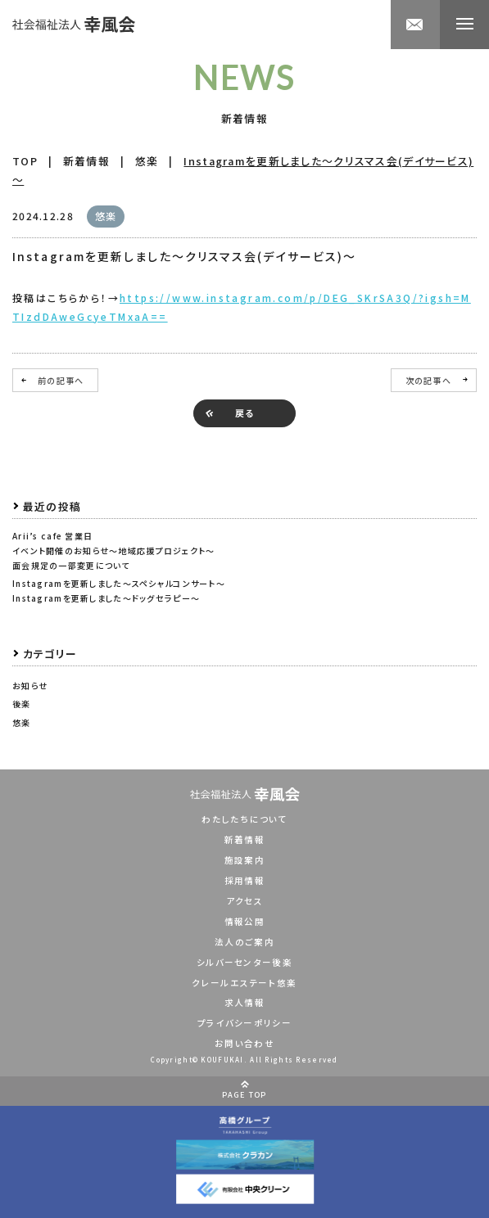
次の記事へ (428, 380)
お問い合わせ (244, 1043)
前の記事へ (61, 380)
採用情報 (244, 880)
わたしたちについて (244, 819)
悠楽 (21, 722)
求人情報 (244, 1002)
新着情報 (244, 839)
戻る (245, 412)
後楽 (21, 703)
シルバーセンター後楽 (244, 962)
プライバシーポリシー (244, 1023)
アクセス (244, 901)
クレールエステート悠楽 (244, 983)
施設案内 (244, 860)
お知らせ (30, 685)
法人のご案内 (244, 942)
